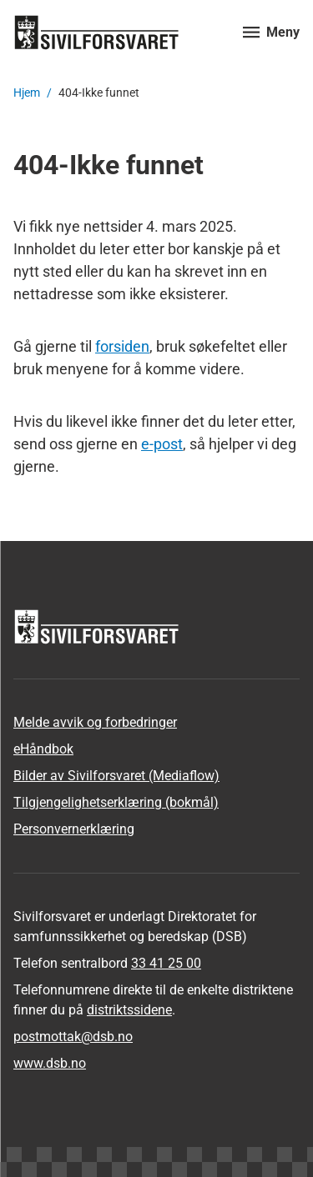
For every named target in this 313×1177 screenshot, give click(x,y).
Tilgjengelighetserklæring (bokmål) (116, 802)
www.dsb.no (49, 1063)
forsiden (122, 346)
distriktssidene (129, 1010)
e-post (162, 444)
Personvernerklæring (73, 829)
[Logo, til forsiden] (118, 32)
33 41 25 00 (166, 963)
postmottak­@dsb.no (73, 1036)
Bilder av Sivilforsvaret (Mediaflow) (116, 776)
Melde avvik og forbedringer (95, 722)
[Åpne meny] (271, 32)
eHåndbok (43, 749)
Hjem (26, 92)
